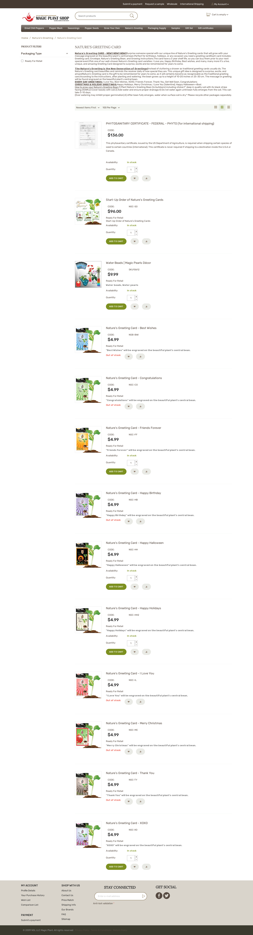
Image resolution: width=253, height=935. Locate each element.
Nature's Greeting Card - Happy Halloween (135, 543)
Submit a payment (132, 4)
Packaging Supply (157, 28)
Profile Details (28, 890)
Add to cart (116, 178)
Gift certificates (205, 28)
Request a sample (154, 4)
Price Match (67, 900)
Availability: (112, 162)
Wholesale (172, 4)
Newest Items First (88, 107)
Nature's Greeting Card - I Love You (130, 673)
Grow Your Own (112, 28)
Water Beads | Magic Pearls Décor (128, 263)
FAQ (63, 914)
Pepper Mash (56, 28)
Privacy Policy (82, 930)
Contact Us (67, 895)
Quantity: (111, 169)
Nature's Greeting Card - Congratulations (134, 378)
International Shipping (192, 4)
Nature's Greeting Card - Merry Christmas (134, 723)
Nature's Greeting (134, 28)
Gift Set (189, 28)
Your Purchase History (32, 895)
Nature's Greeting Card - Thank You (130, 773)
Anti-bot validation (103, 903)
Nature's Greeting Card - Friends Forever (133, 428)
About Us (66, 890)
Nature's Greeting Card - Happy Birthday (133, 493)
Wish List (25, 900)
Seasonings (73, 28)
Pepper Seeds (92, 28)
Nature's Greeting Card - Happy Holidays (133, 608)
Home (24, 38)
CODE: (111, 130)
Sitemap (65, 919)
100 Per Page (111, 107)
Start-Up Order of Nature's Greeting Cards (134, 199)
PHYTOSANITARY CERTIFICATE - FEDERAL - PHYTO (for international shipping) (160, 123)
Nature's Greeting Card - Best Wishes (131, 328)
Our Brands (67, 909)
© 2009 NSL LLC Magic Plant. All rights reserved (76, 930)
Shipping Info (68, 904)
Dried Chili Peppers (34, 28)
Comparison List (29, 904)
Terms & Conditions (101, 930)
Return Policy (120, 930)
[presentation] (120, 912)
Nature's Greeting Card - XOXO (127, 823)
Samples (175, 28)
